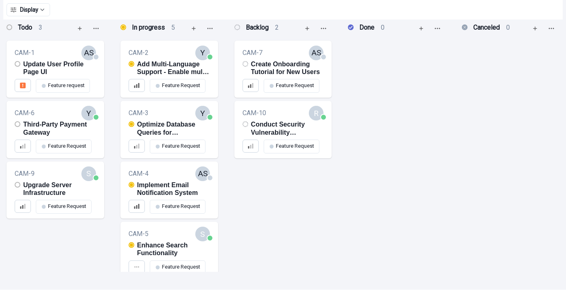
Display (28, 10)
